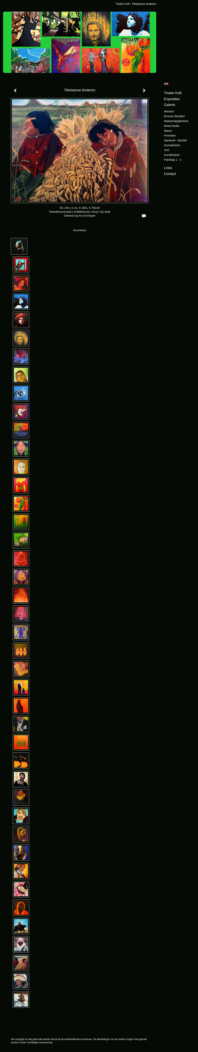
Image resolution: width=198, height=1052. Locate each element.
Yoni (166, 150)
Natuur (168, 130)
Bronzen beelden (174, 116)
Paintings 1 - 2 (172, 159)
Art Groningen (87, 215)
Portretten (170, 135)
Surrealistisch (172, 145)
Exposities (172, 99)
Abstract (169, 111)
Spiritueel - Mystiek (175, 140)
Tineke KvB (122, 3)
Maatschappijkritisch (176, 121)
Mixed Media (171, 125)
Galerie (169, 105)
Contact (170, 174)
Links (168, 168)
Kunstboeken (172, 154)
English (166, 84)
